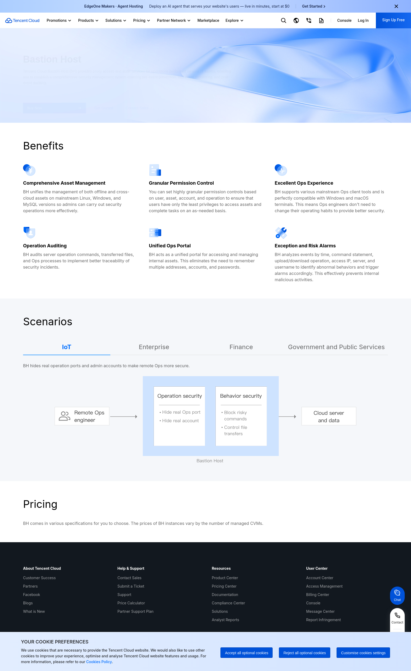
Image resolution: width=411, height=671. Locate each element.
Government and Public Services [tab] (336, 347)
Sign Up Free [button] (393, 20)
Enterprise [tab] (154, 347)
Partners (30, 586)
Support (124, 594)
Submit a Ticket (130, 586)
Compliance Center (228, 603)
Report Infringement (323, 619)
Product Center (225, 578)
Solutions (220, 611)
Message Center (320, 611)
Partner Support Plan (135, 611)
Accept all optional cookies (246, 653)
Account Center (319, 578)
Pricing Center (224, 586)
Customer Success (39, 578)
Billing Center (317, 594)
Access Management (324, 586)
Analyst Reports (225, 619)
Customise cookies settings (363, 653)
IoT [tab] (67, 347)
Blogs (28, 603)
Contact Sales (129, 578)
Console (313, 603)
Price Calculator (131, 603)
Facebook (31, 594)
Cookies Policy (98, 661)
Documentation (225, 594)
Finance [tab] (241, 347)
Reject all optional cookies (304, 653)
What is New (34, 611)
